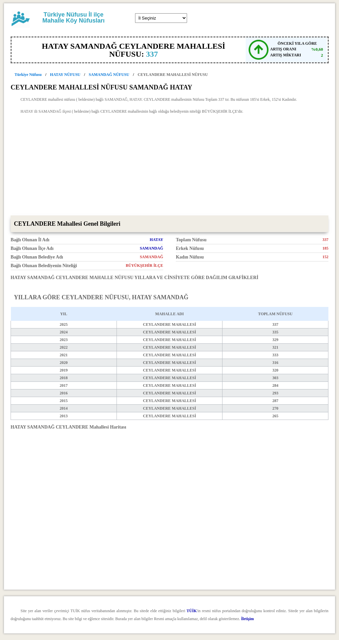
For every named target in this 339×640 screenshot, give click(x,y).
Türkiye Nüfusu (28, 74)
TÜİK (192, 611)
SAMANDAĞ (151, 248)
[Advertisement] (169, 165)
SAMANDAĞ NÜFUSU (109, 74)
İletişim (247, 618)
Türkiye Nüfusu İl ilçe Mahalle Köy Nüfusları (73, 17)
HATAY (156, 239)
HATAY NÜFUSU (65, 74)
